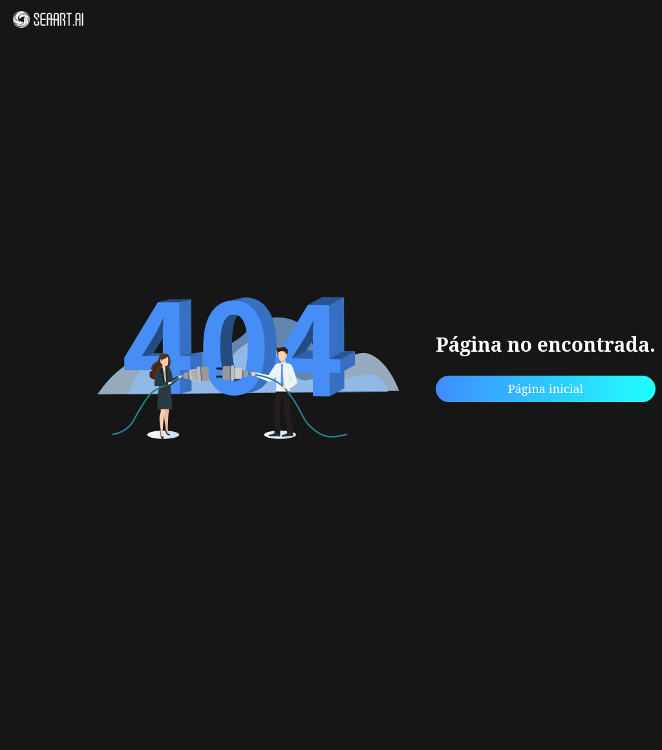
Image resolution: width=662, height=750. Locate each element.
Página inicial (545, 388)
